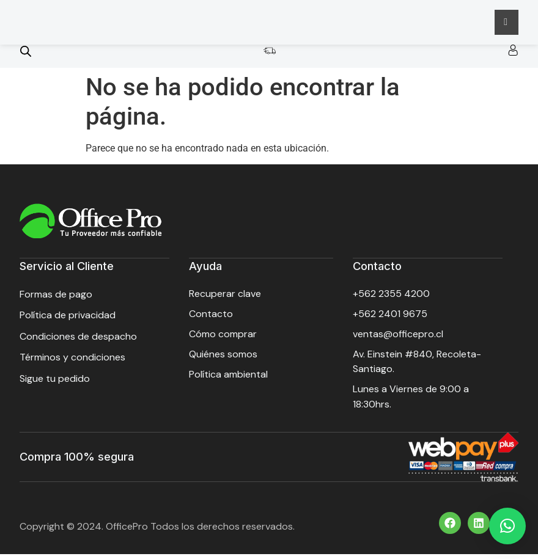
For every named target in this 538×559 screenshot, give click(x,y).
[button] (507, 526)
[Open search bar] (26, 58)
